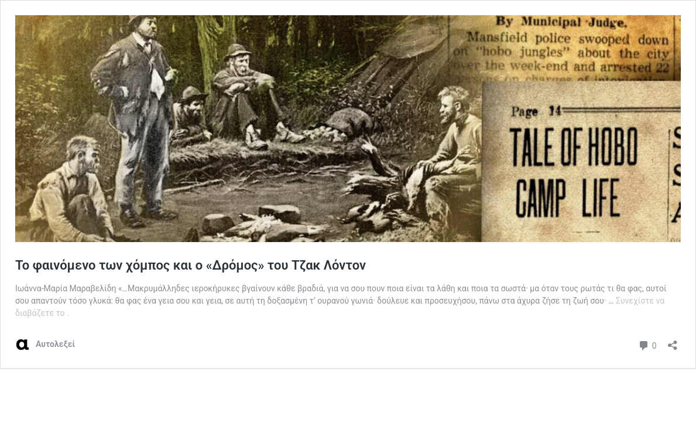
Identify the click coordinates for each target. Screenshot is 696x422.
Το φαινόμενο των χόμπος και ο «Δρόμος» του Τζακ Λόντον (190, 265)
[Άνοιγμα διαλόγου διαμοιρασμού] (672, 341)
